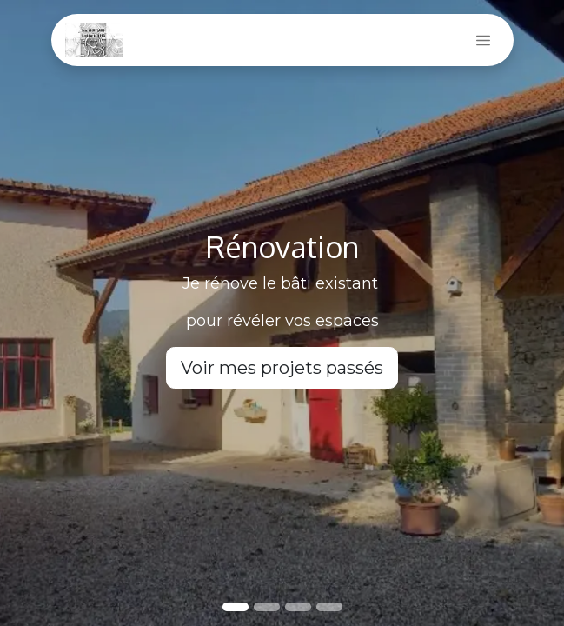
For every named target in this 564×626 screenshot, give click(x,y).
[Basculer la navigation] (483, 40)
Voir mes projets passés (282, 367)
